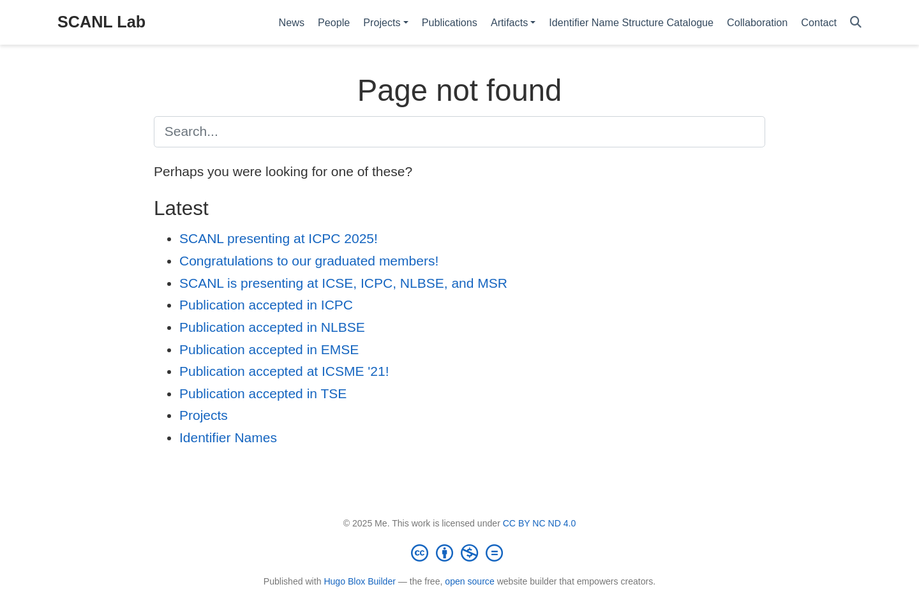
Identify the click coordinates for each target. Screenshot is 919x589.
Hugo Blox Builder (360, 581)
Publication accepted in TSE (263, 393)
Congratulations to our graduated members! (308, 260)
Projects (203, 415)
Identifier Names (228, 437)
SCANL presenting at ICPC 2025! (278, 238)
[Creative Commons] (459, 552)
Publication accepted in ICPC (266, 304)
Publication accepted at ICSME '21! (284, 371)
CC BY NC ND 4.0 (539, 523)
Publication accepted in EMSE (269, 349)
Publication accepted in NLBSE (272, 327)
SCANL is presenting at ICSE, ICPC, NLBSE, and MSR (343, 283)
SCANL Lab (101, 22)
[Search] (856, 22)
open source (469, 581)
